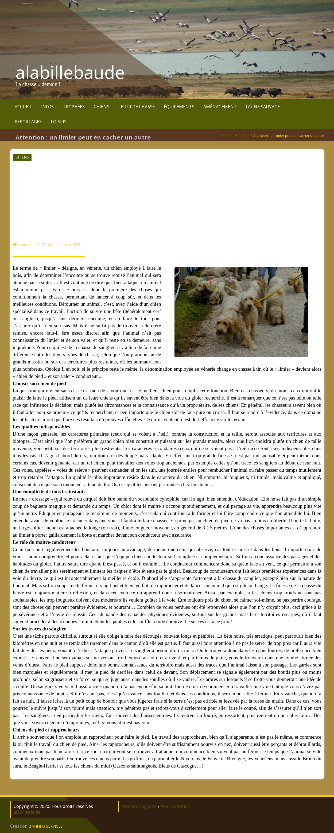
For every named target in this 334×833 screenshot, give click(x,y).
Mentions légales (138, 806)
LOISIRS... (60, 122)
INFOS (47, 107)
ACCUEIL (23, 107)
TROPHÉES (74, 107)
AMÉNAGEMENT (220, 107)
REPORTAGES (28, 122)
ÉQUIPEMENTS (179, 107)
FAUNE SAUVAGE (263, 107)
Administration (175, 806)
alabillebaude (70, 72)
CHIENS (101, 107)
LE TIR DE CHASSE (136, 107)
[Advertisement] (166, 201)
